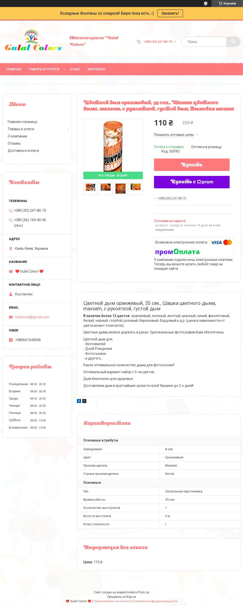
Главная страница (22, 122)
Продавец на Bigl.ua (121, 597)
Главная (13, 69)
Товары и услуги (44, 69)
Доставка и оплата (23, 151)
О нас (75, 69)
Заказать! (170, 13)
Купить (192, 165)
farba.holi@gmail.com (32, 317)
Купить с (192, 182)
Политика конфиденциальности (155, 601)
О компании (17, 136)
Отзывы (14, 143)
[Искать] (233, 42)
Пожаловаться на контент (111, 601)
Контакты (96, 69)
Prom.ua (143, 592)
